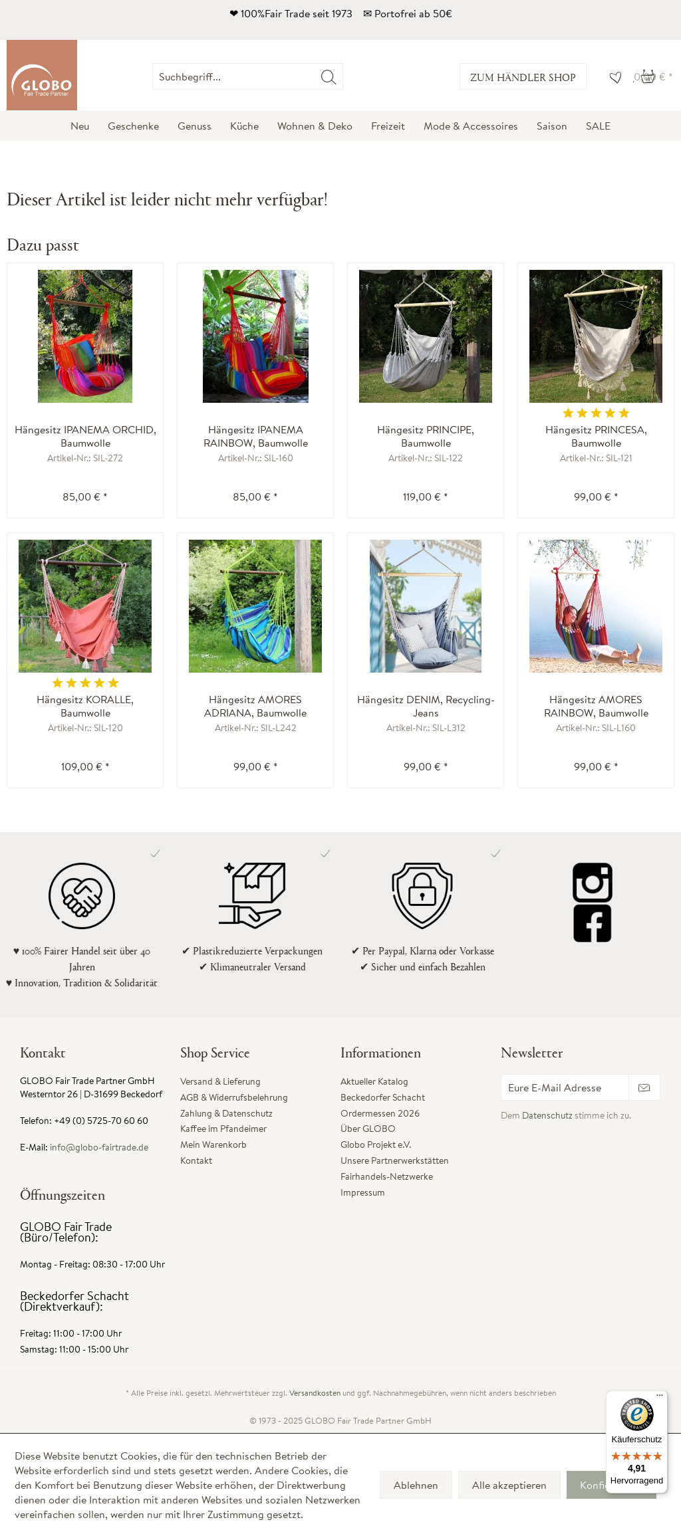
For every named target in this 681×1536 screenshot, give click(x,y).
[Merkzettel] (612, 76)
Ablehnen (416, 1485)
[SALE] (598, 125)
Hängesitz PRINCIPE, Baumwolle (425, 436)
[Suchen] (329, 76)
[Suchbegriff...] (247, 76)
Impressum (362, 1192)
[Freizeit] (388, 125)
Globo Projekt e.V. (375, 1144)
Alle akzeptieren (509, 1485)
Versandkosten (314, 1392)
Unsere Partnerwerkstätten (394, 1160)
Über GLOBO (368, 1128)
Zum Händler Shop (523, 76)
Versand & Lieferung (220, 1081)
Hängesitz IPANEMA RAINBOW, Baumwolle (256, 436)
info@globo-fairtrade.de (99, 1147)
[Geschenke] (133, 125)
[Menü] (660, 1398)
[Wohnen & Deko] (315, 125)
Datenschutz (547, 1115)
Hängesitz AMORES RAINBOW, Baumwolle (596, 706)
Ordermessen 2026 (380, 1113)
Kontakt (196, 1160)
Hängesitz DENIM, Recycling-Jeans (426, 706)
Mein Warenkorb (213, 1144)
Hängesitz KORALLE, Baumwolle (85, 706)
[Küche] (244, 125)
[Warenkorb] (653, 76)
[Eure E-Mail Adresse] (565, 1087)
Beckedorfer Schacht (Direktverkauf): (74, 1301)
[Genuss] (194, 125)
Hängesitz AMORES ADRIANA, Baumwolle (255, 706)
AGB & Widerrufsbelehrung (234, 1097)
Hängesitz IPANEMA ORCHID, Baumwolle (85, 436)
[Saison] (552, 125)
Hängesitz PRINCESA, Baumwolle (596, 436)
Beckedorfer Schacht (382, 1097)
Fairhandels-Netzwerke (386, 1176)
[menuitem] (342, 76)
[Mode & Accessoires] (470, 125)
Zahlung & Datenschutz (226, 1113)
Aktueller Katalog (374, 1081)
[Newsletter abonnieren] (644, 1087)
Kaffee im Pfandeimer (223, 1128)
